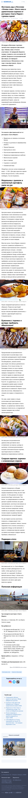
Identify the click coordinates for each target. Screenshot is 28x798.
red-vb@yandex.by (17, 780)
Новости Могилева (16, 672)
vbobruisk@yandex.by (6, 782)
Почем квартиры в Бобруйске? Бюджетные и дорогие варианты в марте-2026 (13, 715)
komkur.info (9, 787)
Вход (23, 1)
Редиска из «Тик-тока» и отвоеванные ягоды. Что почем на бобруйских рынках (14, 709)
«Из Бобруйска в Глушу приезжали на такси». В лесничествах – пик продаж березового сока (14, 722)
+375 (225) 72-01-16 (6, 780)
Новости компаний (14, 735)
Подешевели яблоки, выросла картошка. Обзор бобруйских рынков (13, 699)
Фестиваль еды (6, 672)
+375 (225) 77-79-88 (6, 781)
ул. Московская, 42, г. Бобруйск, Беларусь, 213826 (13, 774)
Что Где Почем (14, 18)
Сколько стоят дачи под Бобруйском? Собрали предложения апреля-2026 (14, 704)
